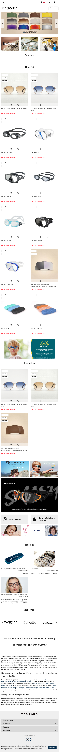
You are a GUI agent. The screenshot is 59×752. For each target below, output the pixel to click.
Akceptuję (52, 747)
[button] (29, 720)
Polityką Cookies (27, 745)
